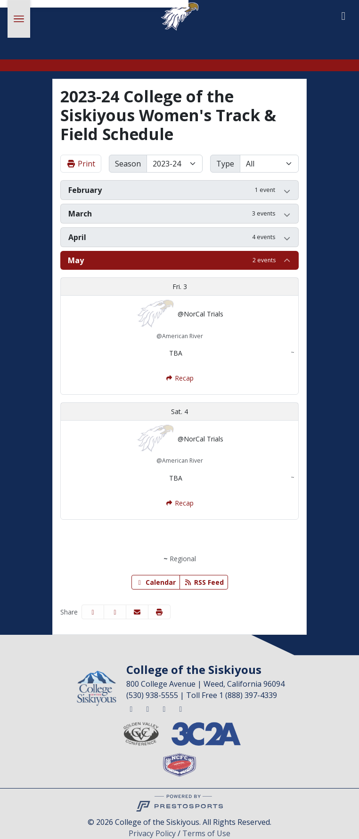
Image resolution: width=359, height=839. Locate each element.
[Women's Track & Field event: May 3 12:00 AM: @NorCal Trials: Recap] (179, 378)
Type (225, 163)
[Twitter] (131, 708)
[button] (179, 190)
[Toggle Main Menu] (19, 19)
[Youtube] (180, 708)
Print (80, 163)
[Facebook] (147, 708)
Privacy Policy (152, 833)
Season (128, 163)
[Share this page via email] (137, 612)
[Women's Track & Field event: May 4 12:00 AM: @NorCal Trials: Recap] (179, 503)
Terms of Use (206, 833)
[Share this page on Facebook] (93, 612)
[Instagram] (164, 708)
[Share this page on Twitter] (115, 612)
